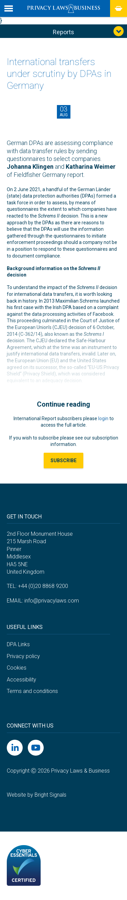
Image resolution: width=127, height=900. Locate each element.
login (103, 418)
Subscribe (63, 460)
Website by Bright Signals (36, 795)
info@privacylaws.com (51, 600)
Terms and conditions (32, 691)
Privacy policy (23, 656)
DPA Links (18, 644)
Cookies (16, 667)
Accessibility (21, 679)
